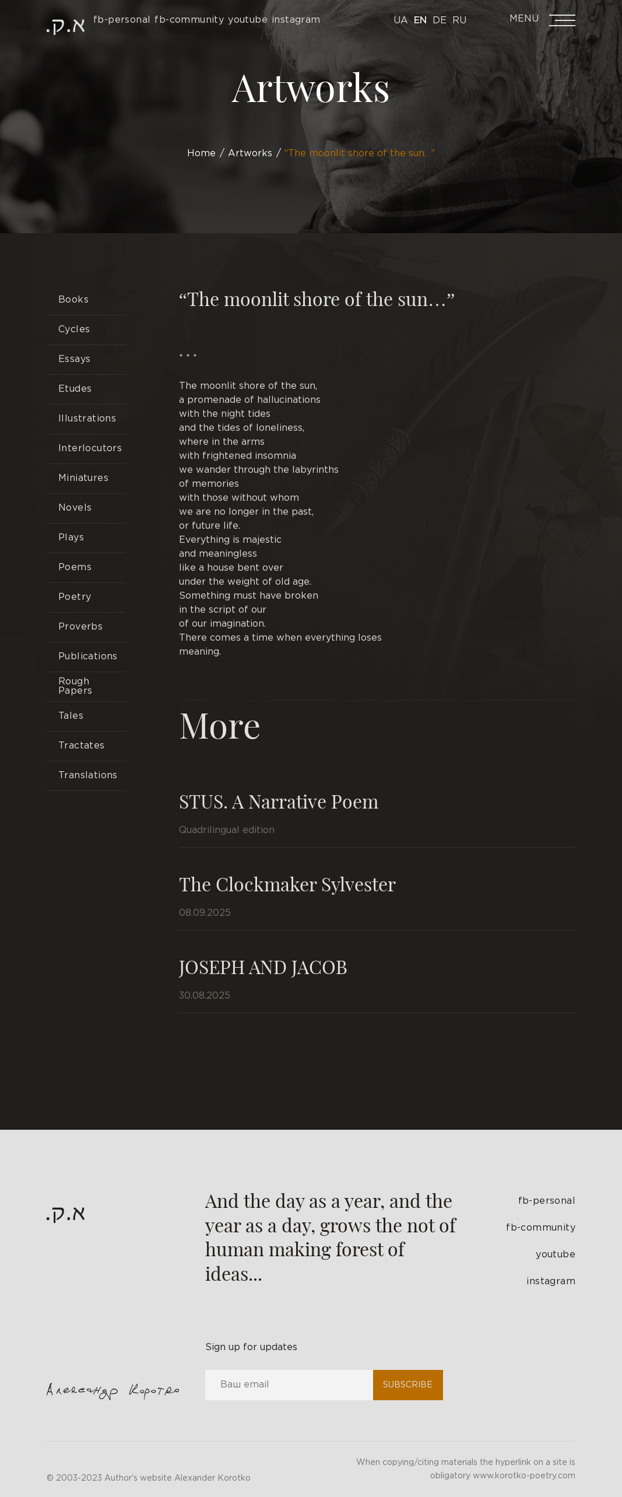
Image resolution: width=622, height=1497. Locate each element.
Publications (88, 656)
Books (73, 300)
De (440, 20)
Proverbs (80, 627)
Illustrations (87, 418)
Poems (75, 567)
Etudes (75, 389)
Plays (71, 537)
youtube (555, 1254)
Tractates (81, 746)
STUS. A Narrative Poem (278, 800)
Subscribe (408, 1385)
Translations (88, 775)
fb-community (540, 1228)
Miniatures (83, 478)
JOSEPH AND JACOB (263, 966)
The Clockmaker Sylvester (287, 883)
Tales (70, 716)
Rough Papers (75, 686)
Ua (400, 20)
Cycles (74, 329)
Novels (75, 508)
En (420, 20)
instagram (550, 1281)
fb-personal (546, 1201)
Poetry (74, 597)
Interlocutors (90, 448)
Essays (74, 359)
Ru (459, 20)
